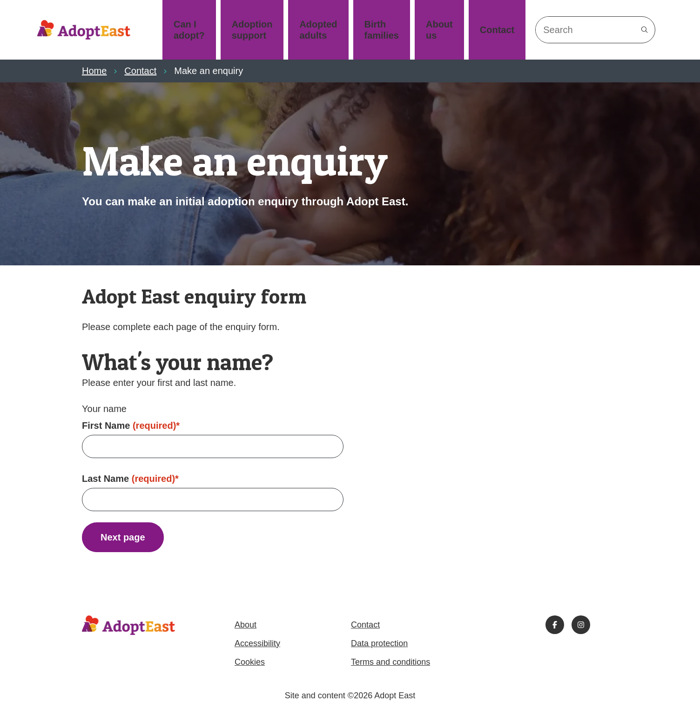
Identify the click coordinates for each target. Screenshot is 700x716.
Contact (497, 30)
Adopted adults (318, 30)
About (245, 624)
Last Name (130, 478)
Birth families (381, 30)
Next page (123, 537)
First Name (131, 425)
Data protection (379, 643)
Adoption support (252, 30)
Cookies (250, 662)
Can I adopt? (189, 30)
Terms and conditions (390, 662)
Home (94, 71)
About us (439, 30)
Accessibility (257, 643)
